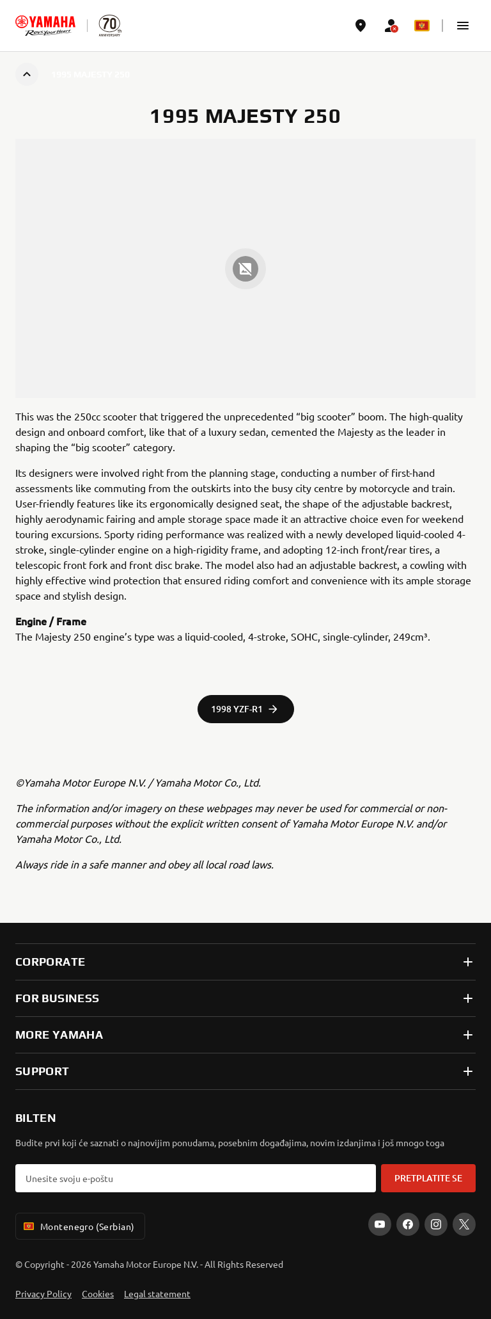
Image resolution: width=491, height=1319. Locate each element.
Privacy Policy (43, 1293)
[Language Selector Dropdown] (422, 25)
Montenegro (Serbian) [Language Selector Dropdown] (77, 1226)
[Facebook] (407, 1224)
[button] (463, 25)
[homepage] (45, 25)
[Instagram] (436, 1224)
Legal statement (157, 1293)
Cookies (98, 1293)
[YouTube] (379, 1224)
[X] (464, 1224)
